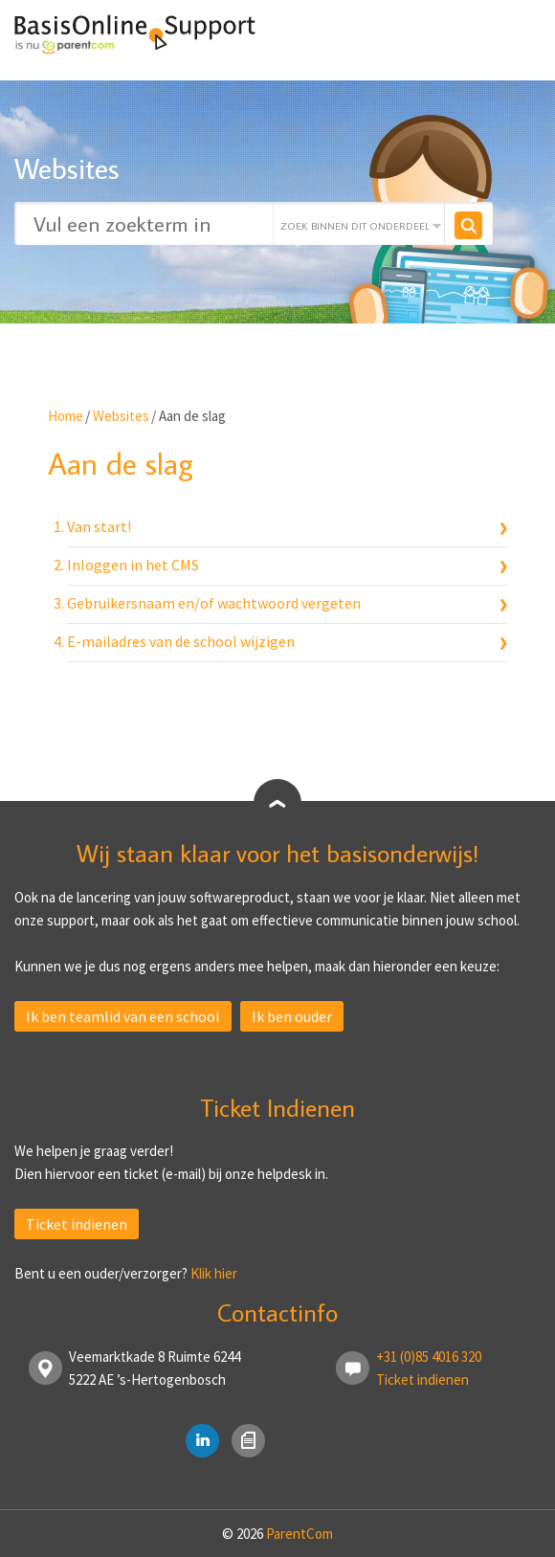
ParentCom (299, 1533)
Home (65, 416)
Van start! (99, 526)
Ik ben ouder (292, 1016)
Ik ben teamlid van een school (123, 1016)
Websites (121, 416)
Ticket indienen (76, 1224)
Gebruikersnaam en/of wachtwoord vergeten (214, 602)
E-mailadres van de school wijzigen (181, 641)
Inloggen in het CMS (133, 564)
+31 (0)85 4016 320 (428, 1356)
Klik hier (213, 1273)
